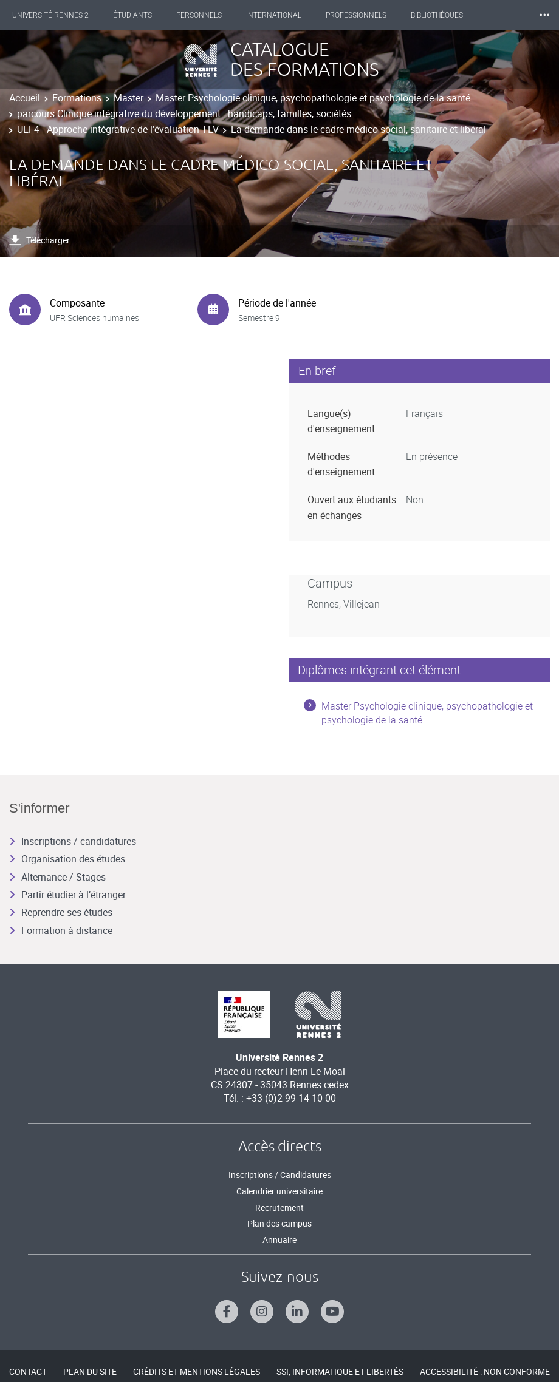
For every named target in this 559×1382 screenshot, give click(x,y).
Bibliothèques (437, 15)
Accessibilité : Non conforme (485, 1371)
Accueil (24, 97)
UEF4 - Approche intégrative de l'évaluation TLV (118, 129)
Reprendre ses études (60, 912)
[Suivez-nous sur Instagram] (261, 1311)
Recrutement (279, 1207)
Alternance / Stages (57, 877)
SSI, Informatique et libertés (339, 1371)
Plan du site (90, 1371)
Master (128, 97)
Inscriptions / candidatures (72, 841)
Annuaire (279, 1239)
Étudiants (132, 15)
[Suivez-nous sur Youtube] (332, 1311)
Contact (28, 1371)
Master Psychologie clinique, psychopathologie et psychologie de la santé (313, 97)
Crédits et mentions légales (196, 1371)
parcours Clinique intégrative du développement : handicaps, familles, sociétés (184, 113)
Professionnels (356, 15)
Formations (76, 97)
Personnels (199, 15)
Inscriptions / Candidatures (279, 1174)
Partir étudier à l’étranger (67, 894)
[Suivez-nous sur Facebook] (226, 1311)
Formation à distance (60, 930)
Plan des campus (279, 1223)
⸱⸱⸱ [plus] (544, 14)
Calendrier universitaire (279, 1191)
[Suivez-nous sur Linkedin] (297, 1311)
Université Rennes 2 (50, 15)
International (273, 15)
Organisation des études (67, 858)
